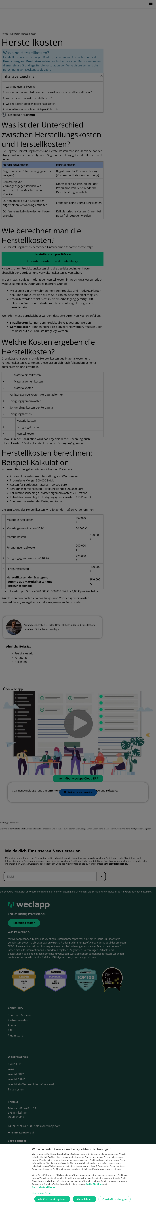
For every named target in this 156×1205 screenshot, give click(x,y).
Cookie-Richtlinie (94, 1185)
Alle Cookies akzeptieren (52, 1200)
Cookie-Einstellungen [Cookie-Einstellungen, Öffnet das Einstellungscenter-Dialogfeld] (114, 1200)
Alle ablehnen (84, 1200)
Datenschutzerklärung (43, 1188)
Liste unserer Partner (42, 1194)
